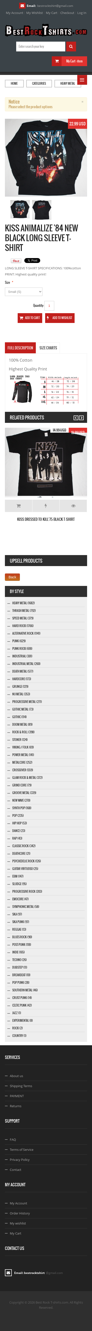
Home (14, 83)
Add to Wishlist (46, 506)
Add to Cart (18, 506)
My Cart (51, 13)
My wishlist (18, 1223)
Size (7, 282)
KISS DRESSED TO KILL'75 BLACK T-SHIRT (46, 519)
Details (73, 506)
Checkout (67, 13)
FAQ (13, 1139)
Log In (81, 13)
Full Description (20, 348)
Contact (15, 1169)
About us (16, 1076)
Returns (15, 1106)
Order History (20, 1213)
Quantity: (38, 305)
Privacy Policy (20, 1159)
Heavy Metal (67, 83)
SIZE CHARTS (48, 348)
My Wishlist (34, 13)
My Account (14, 13)
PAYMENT (17, 1096)
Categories (39, 83)
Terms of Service (21, 1149)
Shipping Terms (21, 1086)
